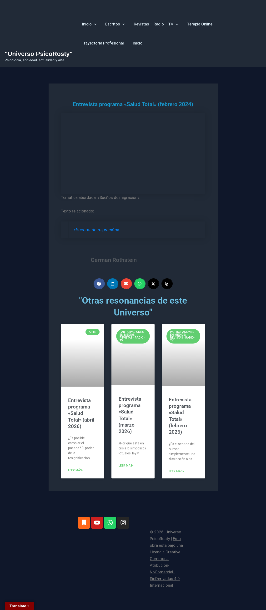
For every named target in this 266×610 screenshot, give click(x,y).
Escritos (114, 24)
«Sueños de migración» (96, 229)
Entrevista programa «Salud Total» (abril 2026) (81, 413)
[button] (93, 24)
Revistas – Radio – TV (154, 24)
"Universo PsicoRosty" (39, 53)
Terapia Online (196, 24)
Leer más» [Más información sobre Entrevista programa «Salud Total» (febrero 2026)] (176, 471)
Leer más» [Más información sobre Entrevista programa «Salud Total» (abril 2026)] (75, 470)
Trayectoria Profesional (102, 43)
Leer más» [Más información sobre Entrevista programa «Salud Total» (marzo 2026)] (126, 465)
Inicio (88, 24)
